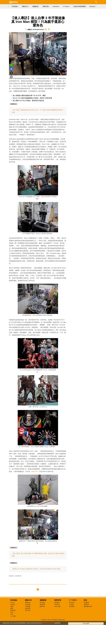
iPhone (12, 608)
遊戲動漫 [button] (35, 6)
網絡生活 (28, 606)
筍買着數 (27, 612)
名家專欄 (71, 612)
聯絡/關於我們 (88, 612)
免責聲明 (86, 610)
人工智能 (13, 622)
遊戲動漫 (43, 606)
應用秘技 (57, 608)
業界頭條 (71, 608)
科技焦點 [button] (15, 6)
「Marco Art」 (34, 475)
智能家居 (13, 616)
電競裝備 (42, 610)
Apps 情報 (57, 612)
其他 (85, 606)
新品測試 (57, 610)
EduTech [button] (56, 6)
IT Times (73, 606)
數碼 (11, 614)
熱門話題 (27, 616)
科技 (11, 618)
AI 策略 (71, 610)
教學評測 (57, 606)
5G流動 (12, 610)
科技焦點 (13, 606)
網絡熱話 (27, 608)
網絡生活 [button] (25, 6)
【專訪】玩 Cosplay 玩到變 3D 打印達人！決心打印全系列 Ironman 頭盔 (36, 573)
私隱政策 (86, 608)
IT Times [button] (66, 6)
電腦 (11, 612)
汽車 (11, 620)
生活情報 (27, 610)
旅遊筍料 (27, 614)
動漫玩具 (42, 612)
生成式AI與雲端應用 (79, 6)
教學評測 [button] (46, 6)
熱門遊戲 (42, 608)
